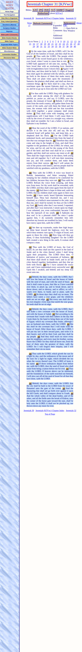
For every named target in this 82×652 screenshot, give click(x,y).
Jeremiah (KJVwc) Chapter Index (50, 18)
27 (75, 44)
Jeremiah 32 (71, 18)
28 (78, 44)
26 (71, 44)
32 (45, 46)
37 (64, 46)
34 (52, 46)
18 (41, 44)
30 (37, 46)
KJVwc (59, 13)
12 (71, 41)
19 (45, 44)
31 (41, 46)
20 (49, 44)
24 (64, 44)
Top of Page (50, 414)
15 (30, 44)
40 (75, 46)
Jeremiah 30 (29, 18)
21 (52, 44)
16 (34, 44)
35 (56, 46)
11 (68, 41)
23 (60, 44)
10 (64, 41)
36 (60, 46)
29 (34, 46)
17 (37, 44)
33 (49, 46)
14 (79, 41)
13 (75, 41)
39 (71, 46)
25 (67, 44)
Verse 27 (29, 24)
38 (67, 46)
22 (56, 44)
